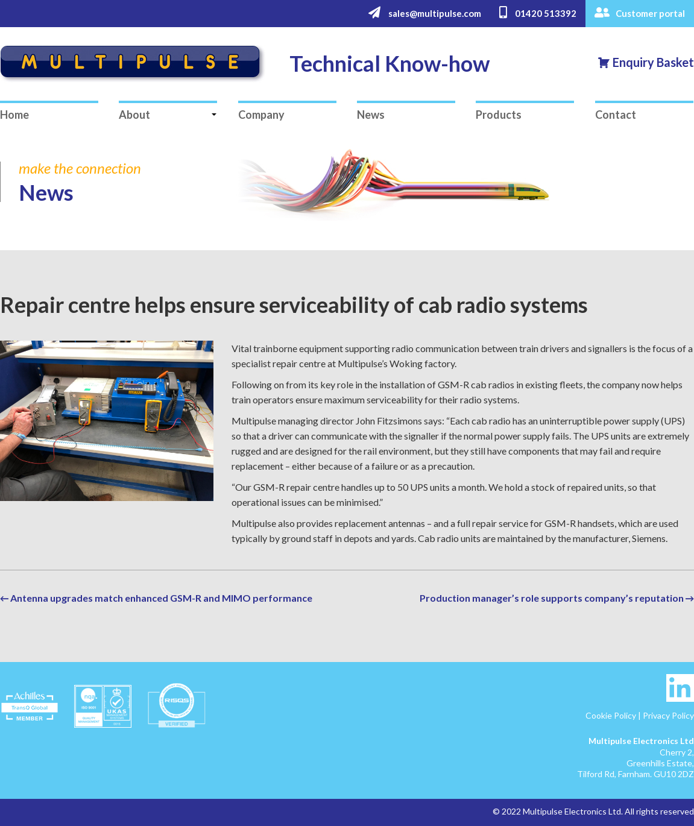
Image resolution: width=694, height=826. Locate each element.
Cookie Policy (610, 715)
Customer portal (640, 13)
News (371, 114)
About (134, 114)
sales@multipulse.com (424, 13)
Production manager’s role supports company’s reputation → (557, 598)
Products (499, 114)
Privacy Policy (668, 715)
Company (261, 114)
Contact (615, 114)
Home (14, 114)
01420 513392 (537, 13)
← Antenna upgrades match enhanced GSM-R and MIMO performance (156, 598)
